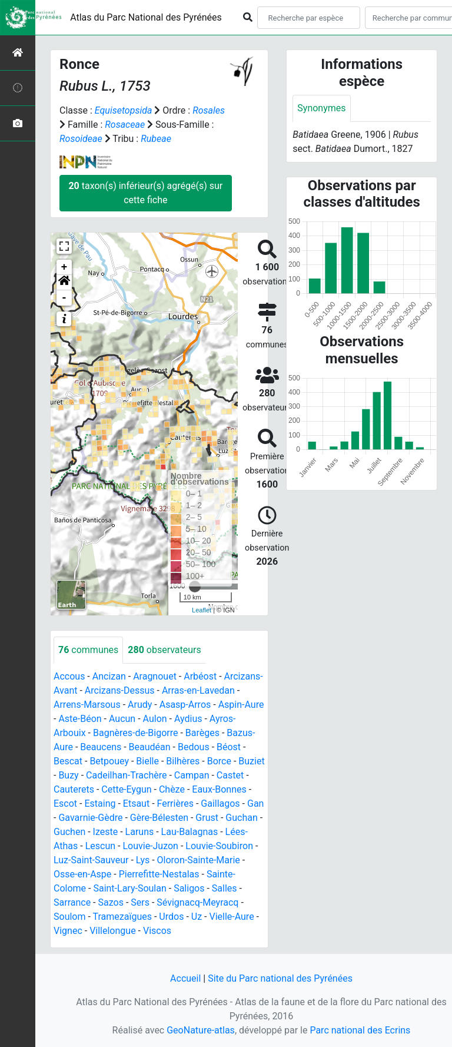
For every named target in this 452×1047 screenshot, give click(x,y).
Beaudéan (150, 747)
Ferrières (175, 803)
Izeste (105, 831)
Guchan (241, 817)
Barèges (202, 732)
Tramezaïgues (122, 916)
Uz (196, 916)
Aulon (155, 718)
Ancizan (109, 676)
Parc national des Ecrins (360, 1030)
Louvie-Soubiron (219, 845)
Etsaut (136, 803)
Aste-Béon (79, 718)
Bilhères (183, 761)
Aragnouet (155, 676)
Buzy (68, 775)
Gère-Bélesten (159, 817)
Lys (142, 860)
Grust (206, 817)
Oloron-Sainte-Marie (198, 860)
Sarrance (72, 902)
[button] (64, 282)
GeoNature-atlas (201, 1030)
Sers (140, 902)
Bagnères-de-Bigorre (135, 732)
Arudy (140, 704)
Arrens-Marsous (87, 704)
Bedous (194, 747)
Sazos (111, 902)
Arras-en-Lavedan (198, 690)
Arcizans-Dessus (120, 690)
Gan (255, 803)
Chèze (172, 789)
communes (88, 649)
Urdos (171, 916)
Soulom (70, 916)
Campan (192, 775)
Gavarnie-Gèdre (90, 817)
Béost (229, 747)
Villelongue (112, 930)
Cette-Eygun (126, 789)
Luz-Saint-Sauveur (91, 860)
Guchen (69, 831)
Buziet (251, 761)
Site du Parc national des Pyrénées (280, 978)
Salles (224, 888)
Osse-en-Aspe (82, 874)
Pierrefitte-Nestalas (159, 874)
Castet (230, 775)
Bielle (147, 761)
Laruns (139, 831)
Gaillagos (220, 803)
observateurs (164, 649)
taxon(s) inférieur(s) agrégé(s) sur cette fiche (145, 193)
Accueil (185, 978)
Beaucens (100, 747)
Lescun (100, 845)
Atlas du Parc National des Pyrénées (146, 17)
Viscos (157, 930)
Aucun (122, 718)
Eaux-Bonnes (219, 789)
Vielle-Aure (231, 916)
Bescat (68, 761)
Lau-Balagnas (189, 831)
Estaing (99, 803)
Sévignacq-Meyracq (197, 902)
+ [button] (64, 267)
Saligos (189, 888)
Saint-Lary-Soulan (129, 888)
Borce (219, 761)
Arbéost (200, 676)
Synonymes (321, 108)
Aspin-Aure (241, 704)
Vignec (68, 930)
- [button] (64, 298)
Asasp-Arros (185, 704)
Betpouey (109, 761)
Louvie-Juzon (150, 845)
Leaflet (201, 610)
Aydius (188, 718)
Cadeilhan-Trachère (126, 775)
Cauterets (74, 789)
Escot (65, 803)
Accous (69, 676)
